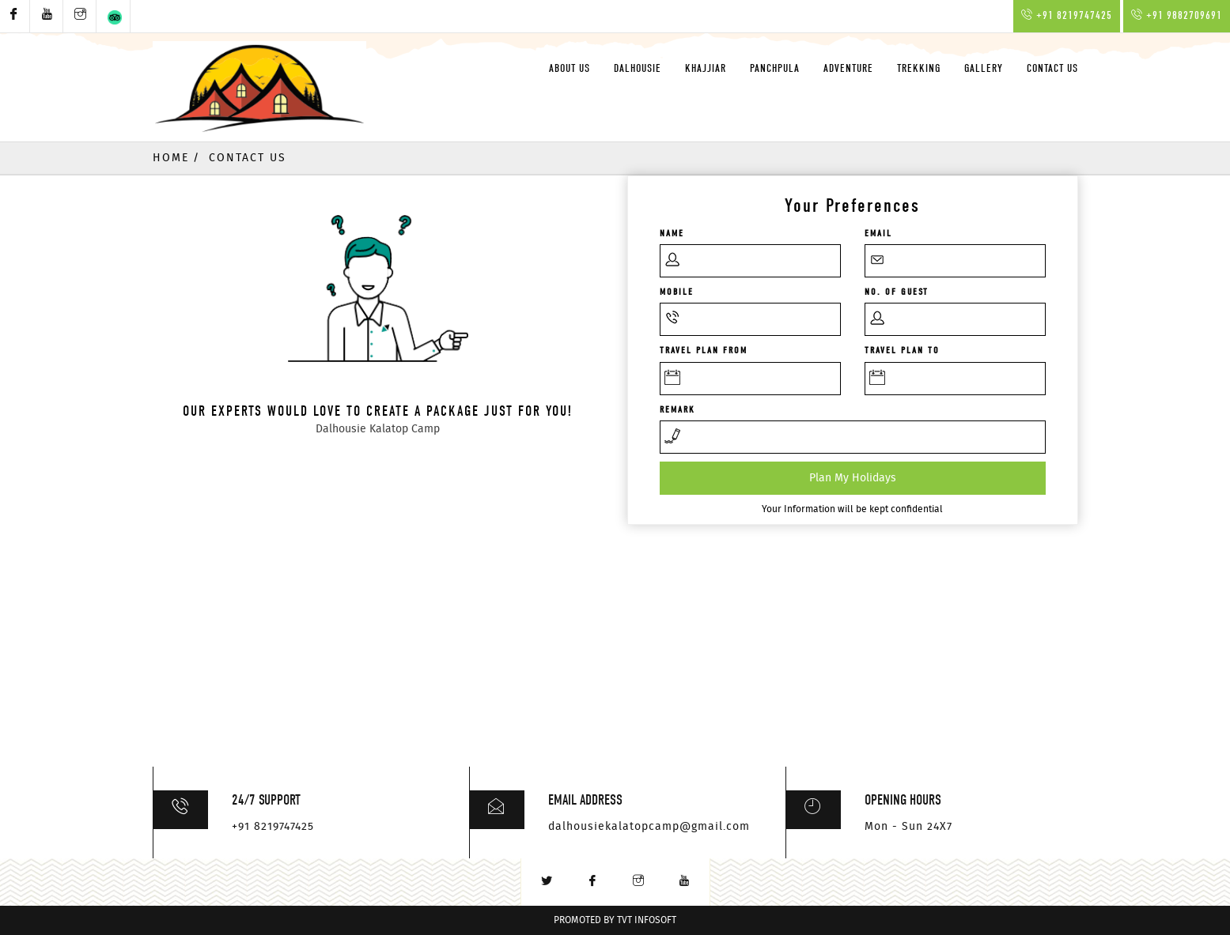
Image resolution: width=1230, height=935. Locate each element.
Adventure (848, 68)
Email (878, 233)
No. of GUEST (897, 291)
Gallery (983, 68)
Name (672, 233)
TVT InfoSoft (646, 920)
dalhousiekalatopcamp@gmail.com (649, 826)
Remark (677, 409)
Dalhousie (637, 68)
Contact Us (1052, 68)
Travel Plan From (703, 350)
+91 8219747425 (273, 826)
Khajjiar (705, 68)
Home (171, 158)
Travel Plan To (902, 350)
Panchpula (775, 68)
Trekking (918, 68)
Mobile (677, 291)
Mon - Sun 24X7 (908, 826)
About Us (569, 68)
